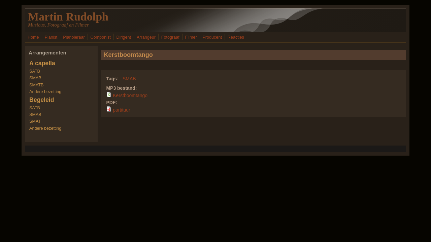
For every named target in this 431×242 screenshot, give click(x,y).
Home (33, 37)
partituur (121, 110)
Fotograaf (170, 37)
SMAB (129, 78)
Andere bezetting (45, 91)
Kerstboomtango (130, 95)
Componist (101, 37)
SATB (34, 71)
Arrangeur (146, 37)
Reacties (236, 37)
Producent (212, 37)
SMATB (36, 85)
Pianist (50, 37)
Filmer (191, 37)
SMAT (35, 121)
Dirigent (124, 37)
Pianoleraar (74, 37)
